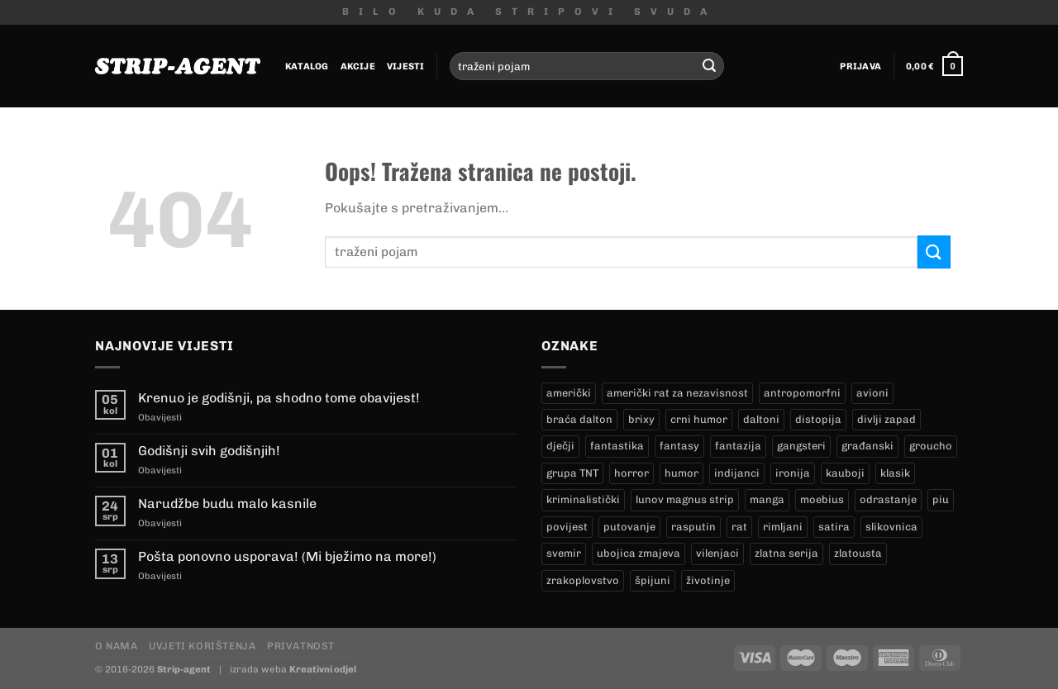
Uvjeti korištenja (202, 645)
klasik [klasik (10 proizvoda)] (895, 473)
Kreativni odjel (322, 669)
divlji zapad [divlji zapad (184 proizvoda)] (886, 419)
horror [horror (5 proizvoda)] (631, 473)
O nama (116, 645)
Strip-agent (184, 669)
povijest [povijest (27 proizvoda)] (567, 526)
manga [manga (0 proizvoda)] (767, 499)
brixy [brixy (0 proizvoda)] (641, 419)
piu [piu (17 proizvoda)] (940, 499)
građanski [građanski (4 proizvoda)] (867, 446)
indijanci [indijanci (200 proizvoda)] (737, 473)
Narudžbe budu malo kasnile (227, 503)
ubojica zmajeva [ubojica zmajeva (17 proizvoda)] (638, 553)
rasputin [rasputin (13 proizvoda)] (693, 526)
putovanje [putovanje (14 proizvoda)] (629, 526)
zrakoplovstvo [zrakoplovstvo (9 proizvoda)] (582, 580)
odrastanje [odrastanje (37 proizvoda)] (888, 499)
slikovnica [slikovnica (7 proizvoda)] (891, 526)
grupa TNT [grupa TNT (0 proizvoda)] (572, 473)
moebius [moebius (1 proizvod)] (822, 499)
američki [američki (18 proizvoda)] (568, 393)
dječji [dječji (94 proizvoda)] (560, 446)
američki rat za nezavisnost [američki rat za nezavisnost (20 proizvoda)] (677, 393)
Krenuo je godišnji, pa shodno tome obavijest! (279, 398)
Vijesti (406, 66)
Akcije (358, 66)
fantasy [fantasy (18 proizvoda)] (679, 446)
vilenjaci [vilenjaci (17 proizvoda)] (717, 553)
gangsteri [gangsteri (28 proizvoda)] (801, 446)
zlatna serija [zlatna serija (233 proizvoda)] (786, 553)
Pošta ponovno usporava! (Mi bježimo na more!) (287, 556)
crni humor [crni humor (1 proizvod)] (698, 419)
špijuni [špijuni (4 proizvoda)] (652, 580)
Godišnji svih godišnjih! (209, 451)
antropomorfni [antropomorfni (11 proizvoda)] (802, 393)
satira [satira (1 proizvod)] (834, 526)
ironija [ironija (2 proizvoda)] (792, 473)
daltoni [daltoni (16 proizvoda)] (761, 419)
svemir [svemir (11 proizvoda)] (563, 553)
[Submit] (709, 66)
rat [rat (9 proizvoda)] (739, 526)
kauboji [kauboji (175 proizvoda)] (845, 473)
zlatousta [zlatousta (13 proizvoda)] (858, 553)
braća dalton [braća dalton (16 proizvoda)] (579, 419)
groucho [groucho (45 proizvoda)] (930, 446)
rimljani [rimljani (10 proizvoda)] (783, 526)
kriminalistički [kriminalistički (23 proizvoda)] (583, 499)
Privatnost (301, 645)
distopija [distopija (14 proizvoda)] (818, 419)
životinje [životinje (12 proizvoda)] (708, 580)
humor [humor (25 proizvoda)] (681, 473)
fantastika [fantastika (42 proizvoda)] (617, 446)
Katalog (307, 66)
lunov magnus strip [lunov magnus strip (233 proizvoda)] (685, 499)
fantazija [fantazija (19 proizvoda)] (738, 446)
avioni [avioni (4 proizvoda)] (872, 393)
